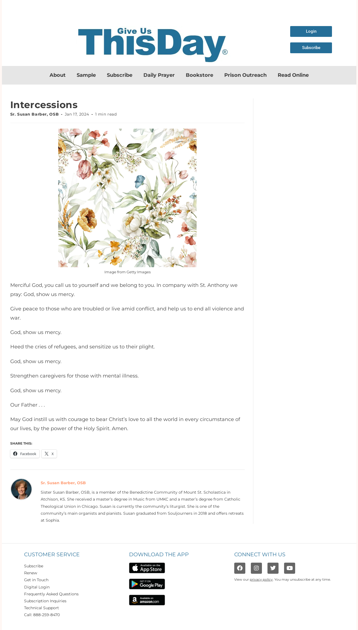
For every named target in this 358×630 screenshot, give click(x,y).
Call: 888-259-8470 (42, 614)
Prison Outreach (245, 75)
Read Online (293, 75)
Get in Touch (36, 579)
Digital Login (37, 587)
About (58, 75)
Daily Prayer (159, 75)
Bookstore (199, 75)
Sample (86, 75)
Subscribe (119, 75)
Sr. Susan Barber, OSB (34, 114)
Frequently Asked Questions (51, 593)
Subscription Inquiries (45, 600)
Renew (30, 572)
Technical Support (41, 607)
